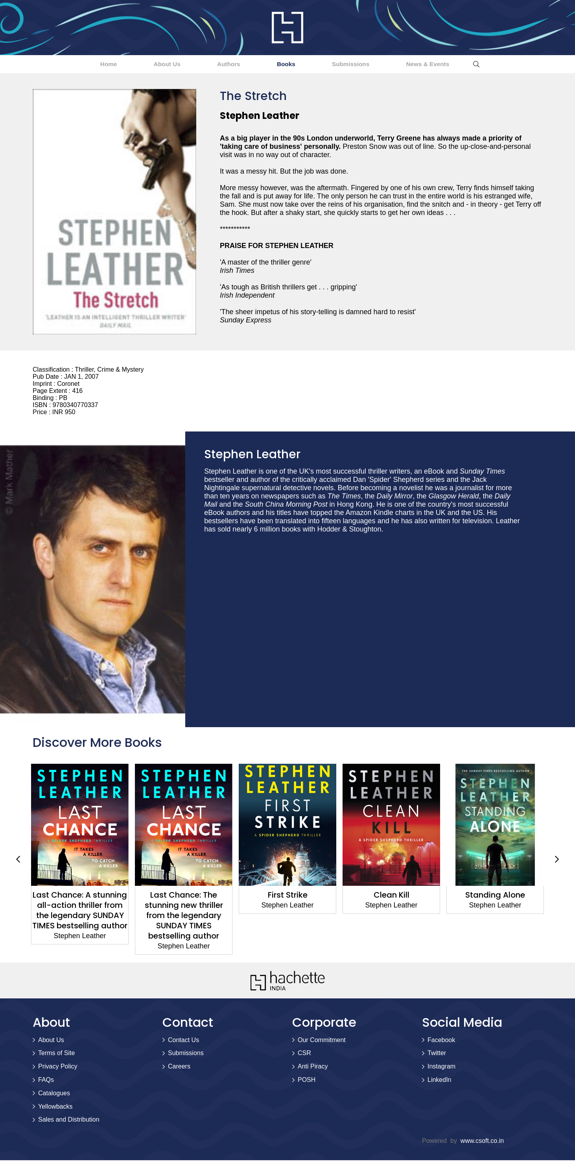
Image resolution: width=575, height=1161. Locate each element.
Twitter (437, 1053)
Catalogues (54, 1094)
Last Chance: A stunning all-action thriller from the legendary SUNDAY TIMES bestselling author (79, 911)
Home (68, 64)
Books (292, 64)
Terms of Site (56, 1053)
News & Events (466, 64)
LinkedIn (440, 1080)
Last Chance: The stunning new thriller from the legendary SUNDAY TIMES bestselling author (184, 916)
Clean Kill (391, 896)
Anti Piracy (313, 1067)
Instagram (441, 1067)
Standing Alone (495, 896)
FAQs (46, 1080)
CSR (304, 1053)
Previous (18, 860)
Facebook (441, 1040)
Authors (220, 64)
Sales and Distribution (69, 1120)
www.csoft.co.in (482, 1141)
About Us (143, 64)
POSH (306, 1080)
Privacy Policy (57, 1067)
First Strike (288, 896)
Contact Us (183, 1040)
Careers (179, 1067)
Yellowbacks (55, 1107)
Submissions (373, 64)
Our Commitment (322, 1040)
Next (557, 860)
